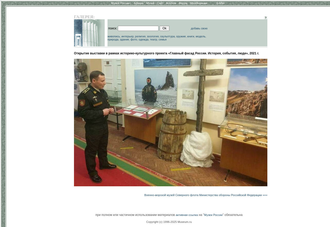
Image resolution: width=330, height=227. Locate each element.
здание (124, 39)
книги (190, 36)
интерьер (127, 36)
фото (133, 39)
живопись (114, 36)
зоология (153, 36)
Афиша (139, 3)
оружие (181, 36)
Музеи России (121, 3)
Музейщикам (198, 3)
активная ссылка (187, 214)
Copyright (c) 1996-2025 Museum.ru (169, 221)
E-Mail (221, 3)
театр (153, 39)
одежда (143, 39)
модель (200, 36)
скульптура (167, 36)
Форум (183, 3)
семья (163, 39)
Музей (150, 3)
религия (140, 36)
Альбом (171, 3)
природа (113, 39)
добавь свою (199, 28)
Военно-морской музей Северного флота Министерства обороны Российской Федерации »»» (205, 195)
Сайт (160, 3)
